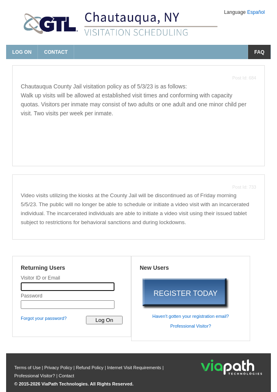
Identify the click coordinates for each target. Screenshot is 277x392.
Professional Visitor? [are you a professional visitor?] (190, 326)
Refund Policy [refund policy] (89, 367)
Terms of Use (28, 367)
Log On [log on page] (21, 52)
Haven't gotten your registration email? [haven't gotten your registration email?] (190, 316)
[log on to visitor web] (104, 320)
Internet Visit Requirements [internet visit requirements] (135, 367)
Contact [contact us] (56, 52)
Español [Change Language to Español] (256, 12)
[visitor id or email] (67, 286)
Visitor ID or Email (40, 278)
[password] (67, 304)
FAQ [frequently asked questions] (259, 52)
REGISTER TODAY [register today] (186, 293)
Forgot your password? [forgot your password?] (44, 318)
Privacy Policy (59, 367)
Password (31, 296)
